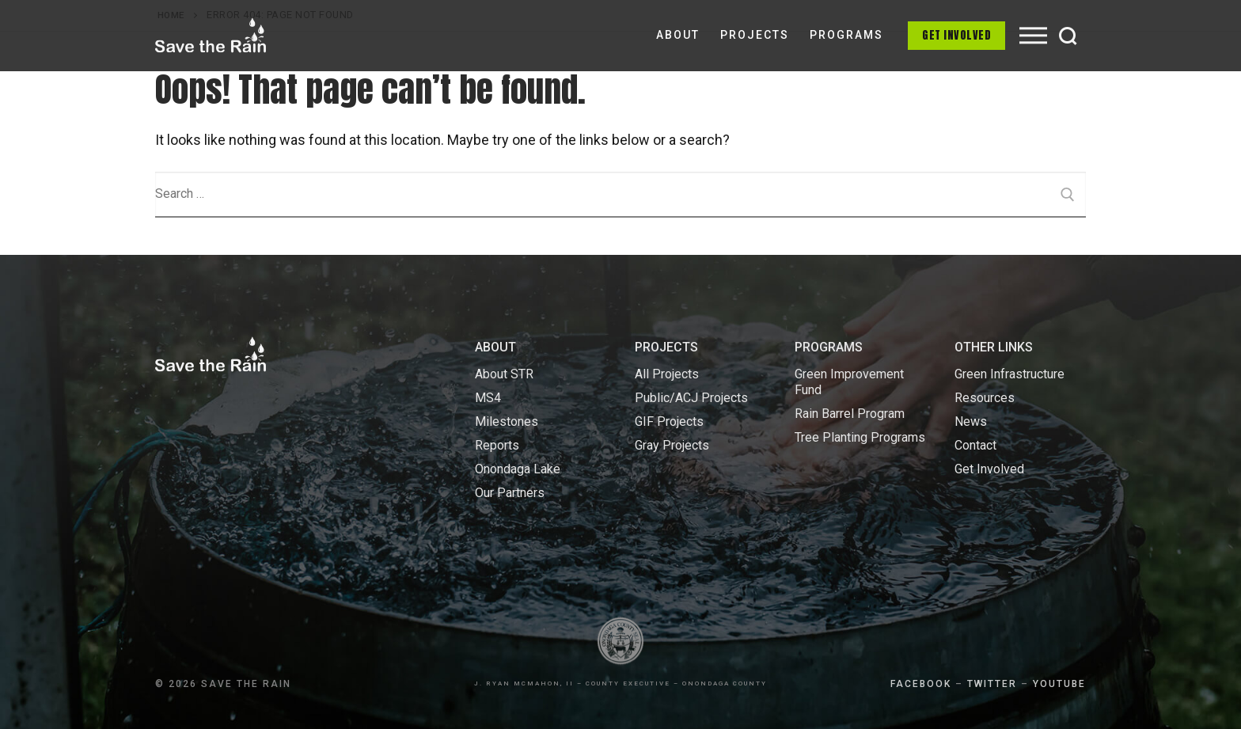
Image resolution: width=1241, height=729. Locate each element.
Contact (975, 445)
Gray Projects (672, 445)
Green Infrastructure (1009, 374)
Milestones (506, 421)
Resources (984, 397)
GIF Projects (669, 421)
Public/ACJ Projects (691, 397)
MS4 (488, 397)
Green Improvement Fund (849, 381)
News (970, 421)
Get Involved (956, 35)
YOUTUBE (1059, 683)
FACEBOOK (920, 683)
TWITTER (992, 683)
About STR (504, 374)
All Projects (667, 374)
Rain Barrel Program (850, 413)
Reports (497, 445)
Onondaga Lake (517, 469)
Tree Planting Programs (860, 437)
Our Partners (510, 492)
